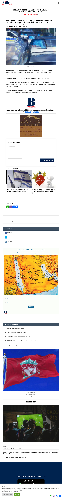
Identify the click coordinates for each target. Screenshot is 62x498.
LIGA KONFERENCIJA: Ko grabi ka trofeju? (15, 332)
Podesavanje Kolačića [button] (7, 494)
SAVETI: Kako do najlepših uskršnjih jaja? (14, 328)
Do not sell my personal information (10, 491)
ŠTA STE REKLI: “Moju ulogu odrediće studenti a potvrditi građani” (44, 191)
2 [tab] (28, 198)
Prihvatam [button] (17, 494)
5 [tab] (33, 198)
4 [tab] (31, 198)
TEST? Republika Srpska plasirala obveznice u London (17, 345)
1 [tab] (27, 198)
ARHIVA (33, 14)
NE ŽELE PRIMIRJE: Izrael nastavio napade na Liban (18, 190)
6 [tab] (34, 198)
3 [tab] (30, 198)
